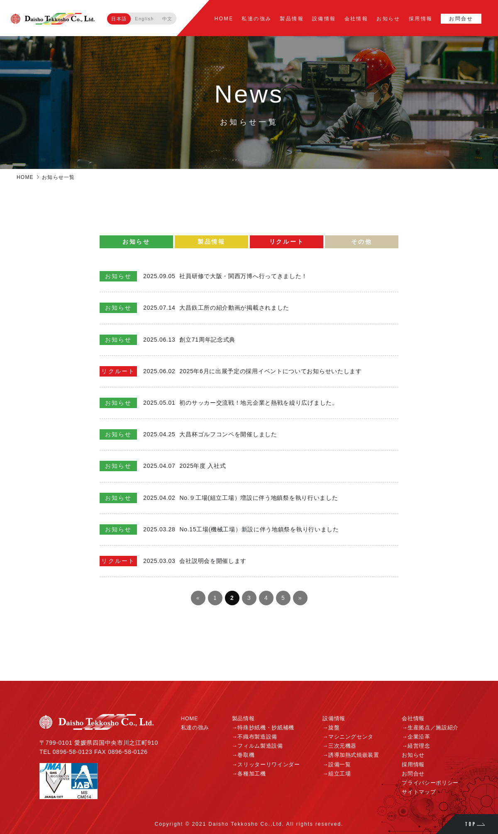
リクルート (286, 241)
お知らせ (388, 19)
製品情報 (292, 19)
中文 (167, 18)
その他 (361, 241)
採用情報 (421, 19)
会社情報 (356, 19)
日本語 (119, 18)
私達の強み (256, 19)
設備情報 (324, 19)
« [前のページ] (198, 597)
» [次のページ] (300, 597)
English (144, 18)
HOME (224, 19)
